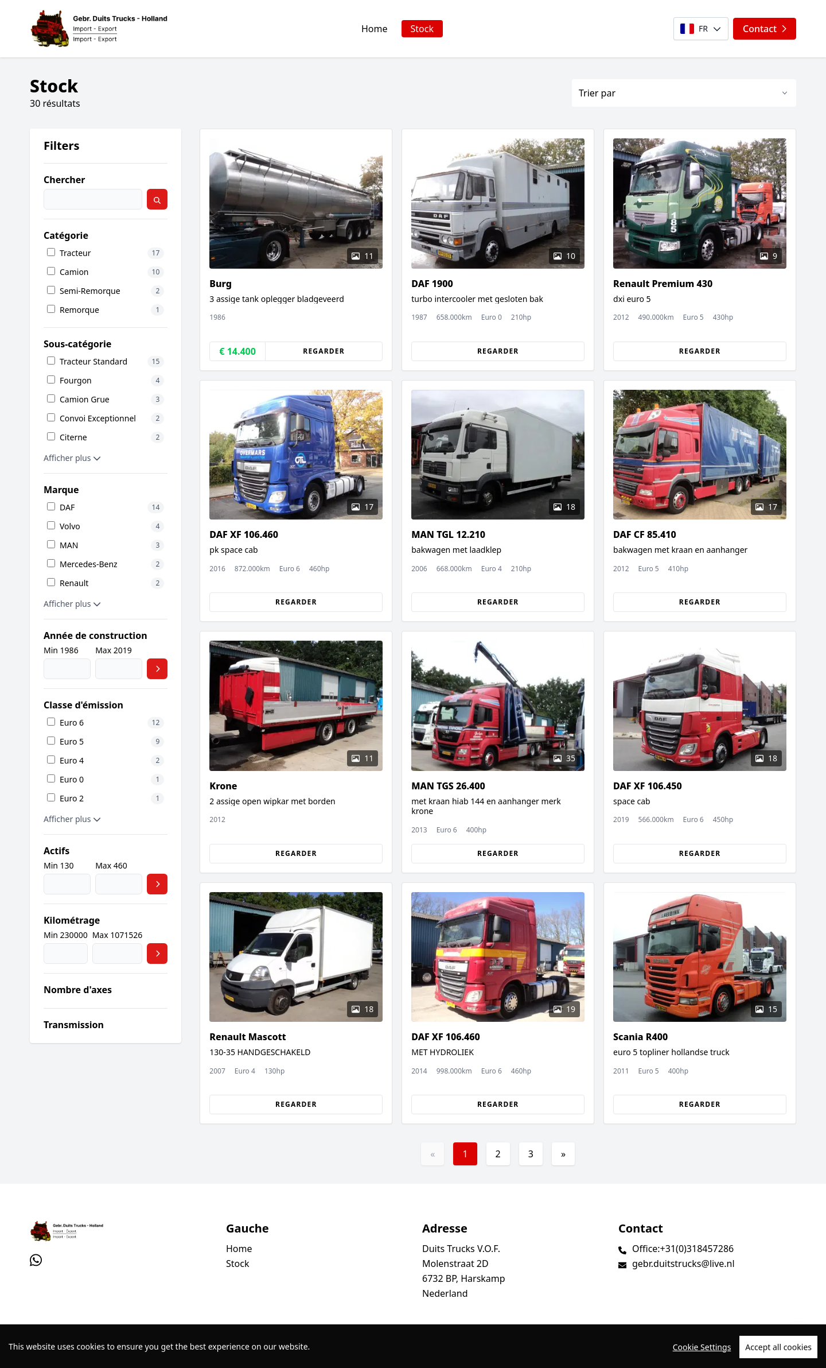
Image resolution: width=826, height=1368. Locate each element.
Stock (422, 28)
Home (374, 28)
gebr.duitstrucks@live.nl (683, 1263)
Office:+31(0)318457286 (683, 1248)
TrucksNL (98, 1352)
